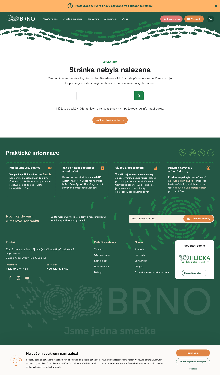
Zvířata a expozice (72, 19)
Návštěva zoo (50, 19)
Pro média (140, 255)
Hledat (139, 95)
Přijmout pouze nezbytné (193, 361)
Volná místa (141, 260)
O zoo (125, 19)
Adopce (139, 266)
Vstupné (98, 249)
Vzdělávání (93, 19)
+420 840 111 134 (17, 268)
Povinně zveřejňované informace (152, 272)
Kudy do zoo (101, 260)
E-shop (98, 272)
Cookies (193, 369)
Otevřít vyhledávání (210, 19)
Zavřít (215, 5)
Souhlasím (193, 353)
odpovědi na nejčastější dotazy (190, 187)
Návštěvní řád (101, 266)
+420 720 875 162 (56, 268)
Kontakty (139, 249)
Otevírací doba (102, 255)
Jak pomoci (110, 19)
